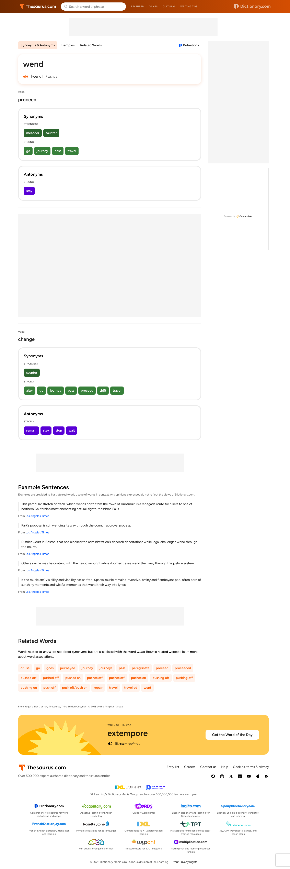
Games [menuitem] (153, 6)
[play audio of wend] (25, 76)
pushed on (73, 678)
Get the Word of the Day (232, 734)
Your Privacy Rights (185, 862)
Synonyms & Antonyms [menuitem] (38, 45)
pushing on (29, 687)
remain (31, 430)
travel (72, 151)
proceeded (183, 668)
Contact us (208, 767)
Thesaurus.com (38, 6)
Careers (189, 767)
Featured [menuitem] (137, 6)
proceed (87, 390)
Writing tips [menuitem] (188, 6)
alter (29, 390)
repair (98, 687)
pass (58, 151)
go (28, 151)
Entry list (173, 767)
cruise (25, 668)
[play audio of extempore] (109, 743)
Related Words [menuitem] (91, 45)
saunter (51, 133)
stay (29, 191)
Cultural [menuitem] (169, 6)
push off (49, 687)
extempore (127, 733)
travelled (130, 687)
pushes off (95, 678)
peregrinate (140, 668)
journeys (106, 668)
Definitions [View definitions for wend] (191, 45)
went (147, 687)
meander (32, 133)
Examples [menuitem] (67, 45)
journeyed (67, 668)
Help (224, 767)
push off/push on (74, 687)
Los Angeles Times (37, 516)
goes (50, 668)
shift (103, 390)
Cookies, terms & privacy (251, 767)
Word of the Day (119, 725)
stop (59, 430)
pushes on (138, 678)
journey (42, 151)
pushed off (28, 678)
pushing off (160, 678)
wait (72, 430)
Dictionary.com (252, 6)
